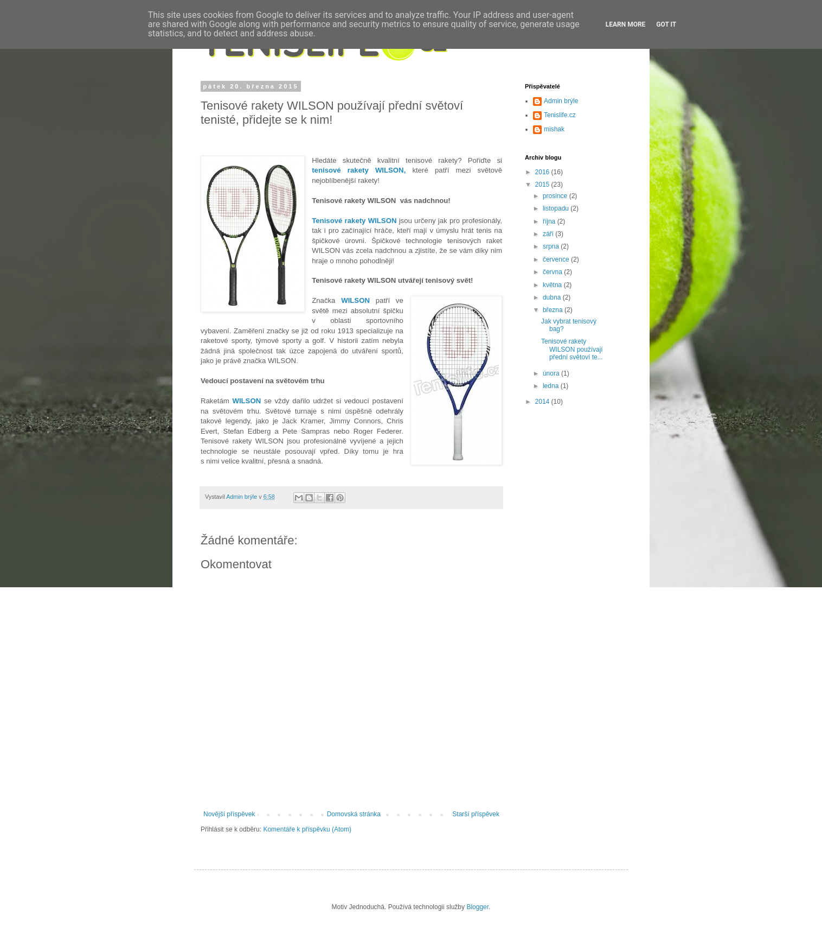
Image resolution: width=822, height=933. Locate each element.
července (557, 259)
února (552, 373)
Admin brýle (561, 101)
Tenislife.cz (560, 115)
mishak (554, 129)
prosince (556, 196)
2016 (543, 172)
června (553, 272)
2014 (543, 401)
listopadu (556, 208)
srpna (552, 246)
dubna (553, 297)
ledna (552, 386)
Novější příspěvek (229, 814)
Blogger (477, 907)
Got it (666, 24)
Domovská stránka (354, 814)
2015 (543, 184)
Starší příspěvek (475, 814)
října (550, 221)
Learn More (626, 24)
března (553, 310)
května (553, 285)
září (549, 234)
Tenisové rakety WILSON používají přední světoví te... (572, 349)
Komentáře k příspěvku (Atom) (307, 829)
